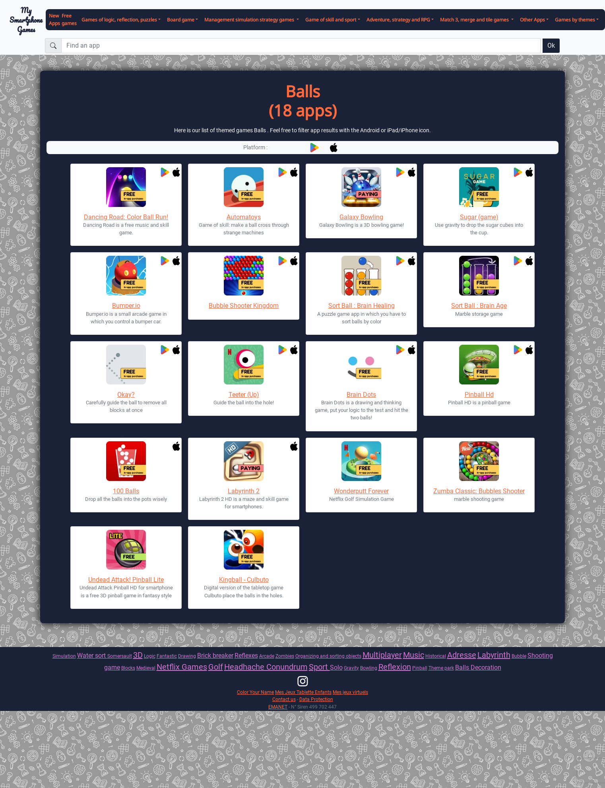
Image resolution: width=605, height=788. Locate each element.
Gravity (351, 668)
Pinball (419, 668)
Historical (435, 656)
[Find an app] (301, 45)
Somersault (119, 656)
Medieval (145, 668)
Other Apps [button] (532, 19)
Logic (149, 656)
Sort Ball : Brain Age (479, 305)
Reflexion (394, 667)
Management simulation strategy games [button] (249, 19)
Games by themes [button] (575, 19)
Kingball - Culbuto (244, 579)
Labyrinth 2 (244, 491)
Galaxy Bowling (361, 217)
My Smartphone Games (26, 20)
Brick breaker (215, 655)
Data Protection (316, 699)
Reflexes (246, 655)
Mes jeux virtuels (350, 692)
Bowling (368, 668)
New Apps (54, 19)
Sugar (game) (479, 217)
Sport (319, 667)
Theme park (441, 668)
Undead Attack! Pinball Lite (126, 579)
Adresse (461, 655)
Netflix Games (182, 667)
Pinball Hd (479, 394)
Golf (215, 667)
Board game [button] (180, 19)
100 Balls (126, 491)
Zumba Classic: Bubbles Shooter (479, 491)
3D (138, 655)
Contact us (284, 699)
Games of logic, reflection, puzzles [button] (119, 19)
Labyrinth (493, 655)
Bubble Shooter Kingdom (244, 305)
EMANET (277, 707)
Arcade (266, 656)
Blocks (128, 668)
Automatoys (244, 217)
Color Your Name (255, 692)
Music (413, 655)
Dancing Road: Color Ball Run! (126, 217)
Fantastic (167, 656)
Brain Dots (361, 394)
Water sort (92, 655)
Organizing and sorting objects (328, 656)
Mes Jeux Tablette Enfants (303, 692)
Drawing (187, 656)
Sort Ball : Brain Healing (361, 305)
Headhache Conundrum (266, 667)
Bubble (519, 656)
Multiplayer (382, 655)
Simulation (64, 656)
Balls (463, 667)
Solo (336, 667)
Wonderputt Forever (361, 491)
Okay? (126, 394)
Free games (69, 19)
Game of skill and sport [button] (330, 19)
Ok (551, 45)
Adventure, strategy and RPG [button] (398, 19)
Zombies (284, 656)
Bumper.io (126, 305)
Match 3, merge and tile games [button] (475, 19)
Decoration (486, 667)
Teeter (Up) (244, 394)
